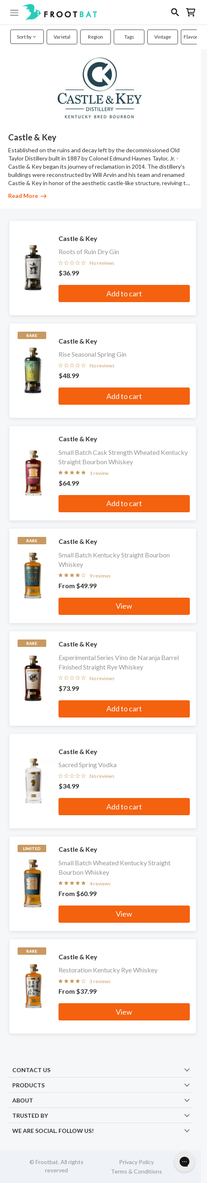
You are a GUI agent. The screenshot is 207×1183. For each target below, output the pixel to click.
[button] (103, 12)
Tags (129, 37)
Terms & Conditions (136, 1171)
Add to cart (124, 293)
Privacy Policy (136, 1161)
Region (95, 37)
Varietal (62, 37)
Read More (27, 195)
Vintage (162, 37)
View (124, 605)
